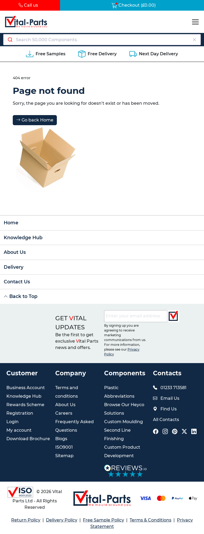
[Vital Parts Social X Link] (184, 431)
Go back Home (34, 120)
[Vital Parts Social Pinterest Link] (174, 431)
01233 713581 (173, 387)
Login (12, 421)
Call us (28, 5)
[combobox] (102, 39)
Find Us (168, 408)
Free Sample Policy (103, 520)
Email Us (169, 398)
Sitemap (64, 455)
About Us (15, 252)
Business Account (25, 387)
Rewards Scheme (25, 404)
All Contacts (166, 419)
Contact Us (17, 281)
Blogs (61, 438)
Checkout (134, 5)
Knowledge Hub (23, 237)
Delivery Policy (61, 520)
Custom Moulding (123, 421)
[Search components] (102, 39)
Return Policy (25, 520)
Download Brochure (28, 438)
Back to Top (20, 296)
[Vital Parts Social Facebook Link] (155, 431)
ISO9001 (64, 447)
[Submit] (9, 39)
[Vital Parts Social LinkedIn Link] (194, 431)
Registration (19, 413)
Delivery (13, 267)
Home (11, 222)
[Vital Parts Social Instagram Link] (165, 431)
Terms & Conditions (150, 520)
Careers (63, 413)
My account (19, 430)
